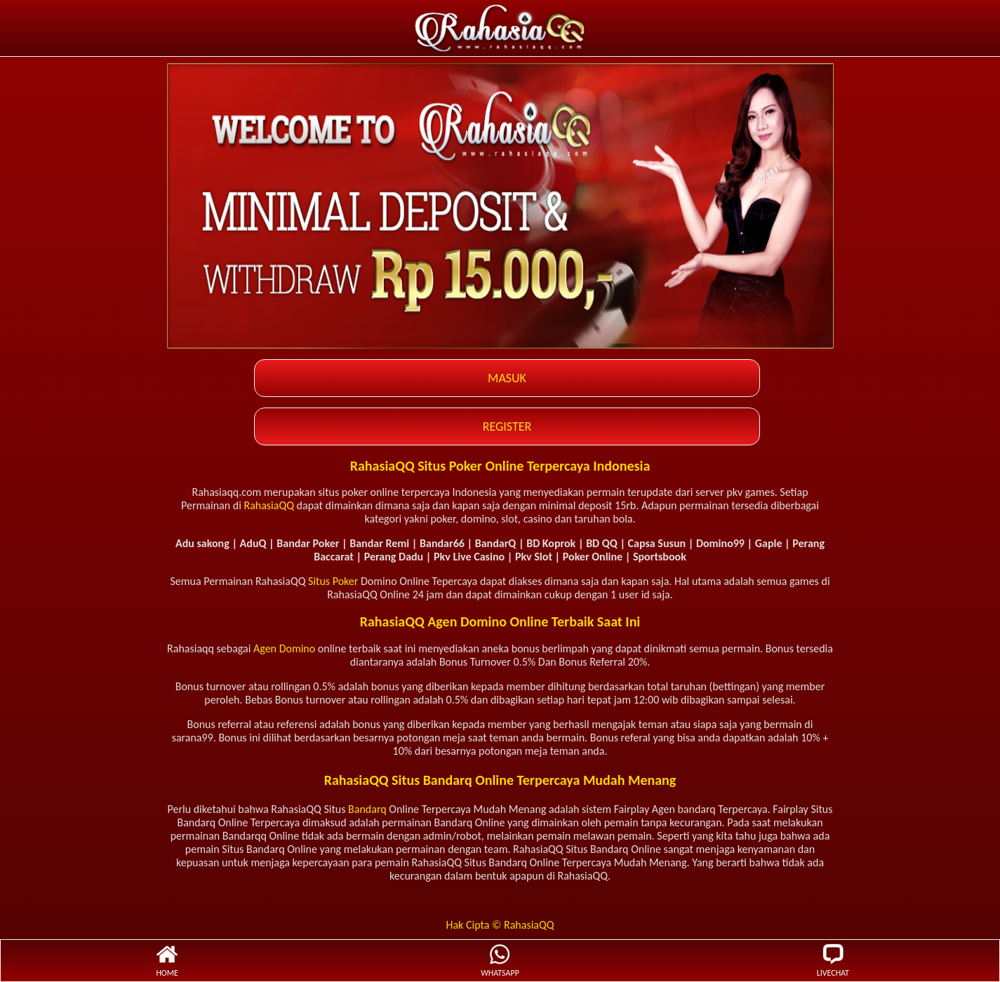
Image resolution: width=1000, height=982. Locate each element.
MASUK (507, 378)
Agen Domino (284, 648)
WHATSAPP (500, 960)
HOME (167, 960)
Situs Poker (333, 581)
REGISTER (507, 426)
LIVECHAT (833, 960)
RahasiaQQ (269, 505)
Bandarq (367, 809)
